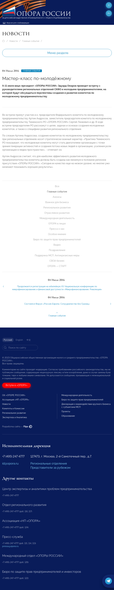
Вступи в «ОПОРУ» (16, 385)
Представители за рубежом (50, 467)
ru (109, 13)
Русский (8, 340)
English (19, 340)
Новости (13, 41)
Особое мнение (57, 234)
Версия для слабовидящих (16, 23)
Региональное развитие (57, 207)
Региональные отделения (48, 463)
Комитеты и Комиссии (13, 408)
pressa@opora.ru (10, 546)
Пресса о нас (57, 228)
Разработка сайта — (17, 426)
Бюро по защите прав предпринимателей (57, 239)
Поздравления (57, 250)
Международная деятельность (57, 218)
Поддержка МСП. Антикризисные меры (57, 255)
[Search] (20, 347)
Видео (57, 244)
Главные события (30, 41)
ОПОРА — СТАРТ (57, 266)
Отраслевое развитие (57, 212)
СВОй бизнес (57, 260)
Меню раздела (57, 53)
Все (57, 186)
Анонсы (57, 197)
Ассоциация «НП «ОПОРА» (15, 399)
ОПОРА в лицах (57, 223)
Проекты (65, 411)
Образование (68, 416)
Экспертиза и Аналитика (14, 417)
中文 (29, 340)
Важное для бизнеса (57, 202)
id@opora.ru (10, 463)
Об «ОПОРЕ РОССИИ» (13, 395)
